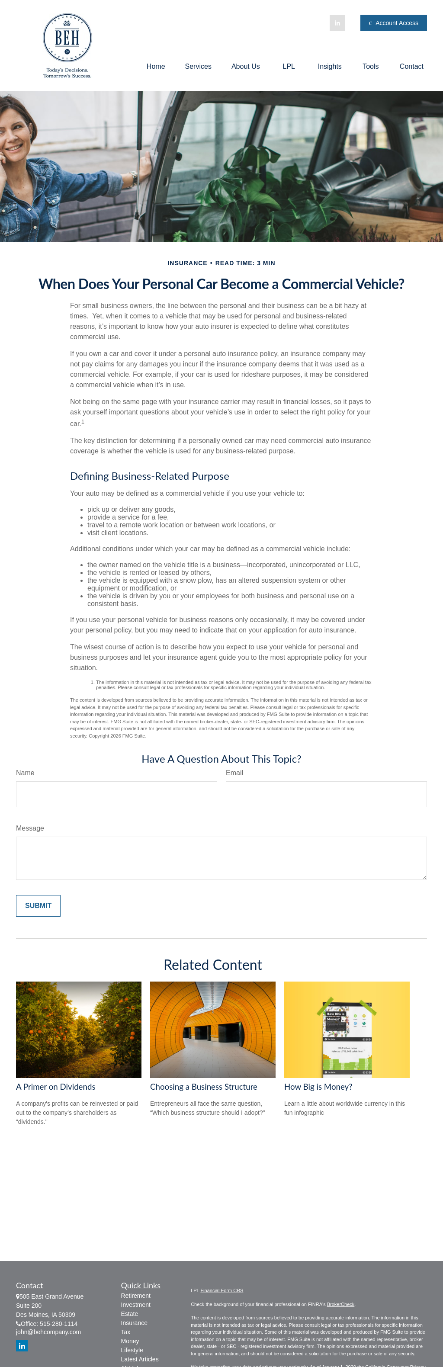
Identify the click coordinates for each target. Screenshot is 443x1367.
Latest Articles (140, 1359)
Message (30, 828)
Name (25, 773)
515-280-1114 (58, 1323)
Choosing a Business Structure (203, 1086)
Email (234, 773)
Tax (126, 1331)
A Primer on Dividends (56, 1086)
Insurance (134, 1322)
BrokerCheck (341, 1304)
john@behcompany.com (48, 1331)
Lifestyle (132, 1350)
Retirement (136, 1295)
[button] (156, 66)
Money (130, 1341)
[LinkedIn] (337, 23)
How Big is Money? (318, 1086)
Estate (129, 1313)
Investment (136, 1304)
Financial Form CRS (221, 1290)
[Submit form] (38, 906)
